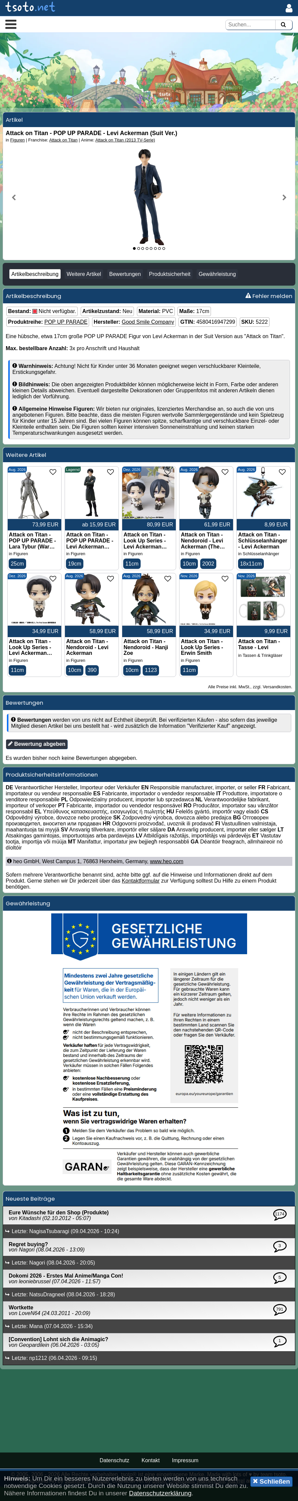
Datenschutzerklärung (160, 1493)
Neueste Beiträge (30, 1213)
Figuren (17, 151)
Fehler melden (268, 308)
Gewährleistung (217, 286)
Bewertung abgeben (36, 758)
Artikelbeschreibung (35, 286)
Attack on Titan (63, 151)
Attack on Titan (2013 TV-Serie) (125, 151)
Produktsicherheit (170, 286)
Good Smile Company (148, 333)
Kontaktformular (141, 895)
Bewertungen (125, 286)
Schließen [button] (271, 1481)
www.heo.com (166, 876)
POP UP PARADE (65, 333)
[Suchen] (283, 25)
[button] (10, 24)
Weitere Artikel (84, 286)
